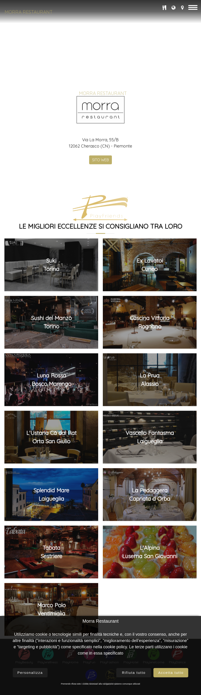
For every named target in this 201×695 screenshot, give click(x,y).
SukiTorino (51, 501)
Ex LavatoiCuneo (149, 501)
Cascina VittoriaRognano (149, 559)
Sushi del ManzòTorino (51, 559)
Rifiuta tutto (134, 673)
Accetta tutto (171, 673)
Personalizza (30, 673)
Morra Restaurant (28, 12)
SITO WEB (100, 396)
